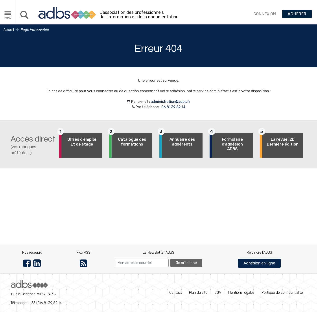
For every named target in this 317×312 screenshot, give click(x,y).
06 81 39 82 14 (173, 107)
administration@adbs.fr (170, 102)
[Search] (142, 263)
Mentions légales (241, 292)
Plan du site (198, 292)
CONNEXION (264, 13)
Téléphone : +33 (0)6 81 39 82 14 (36, 292)
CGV (217, 292)
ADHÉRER (297, 13)
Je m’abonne (186, 263)
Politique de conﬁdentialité (282, 292)
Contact (175, 292)
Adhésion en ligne (259, 263)
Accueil (9, 30)
